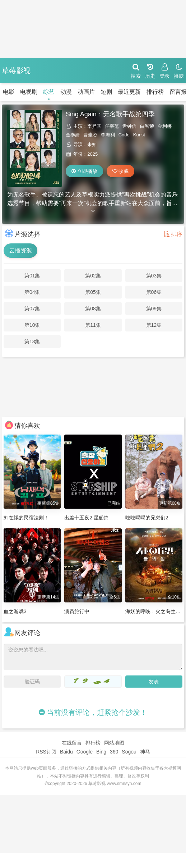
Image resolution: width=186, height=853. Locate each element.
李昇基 (94, 126)
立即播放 (84, 171)
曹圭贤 (90, 134)
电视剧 (20, 92)
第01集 (32, 275)
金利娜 (165, 126)
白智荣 (147, 126)
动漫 (57, 92)
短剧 (97, 92)
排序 (173, 234)
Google (84, 752)
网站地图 (114, 743)
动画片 (77, 92)
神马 (145, 752)
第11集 (93, 325)
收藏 (120, 171)
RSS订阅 (46, 752)
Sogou (129, 752)
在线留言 (72, 743)
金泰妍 (73, 134)
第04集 (32, 292)
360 (114, 752)
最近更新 (120, 92)
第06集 (154, 292)
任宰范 (112, 126)
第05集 (93, 292)
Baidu (66, 752)
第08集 (93, 308)
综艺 (40, 92)
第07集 (32, 308)
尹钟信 (129, 126)
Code (124, 134)
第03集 (154, 275)
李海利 (108, 134)
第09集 (154, 308)
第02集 (93, 275)
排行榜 (146, 92)
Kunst (139, 134)
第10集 (32, 325)
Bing (101, 752)
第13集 (32, 341)
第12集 (154, 325)
